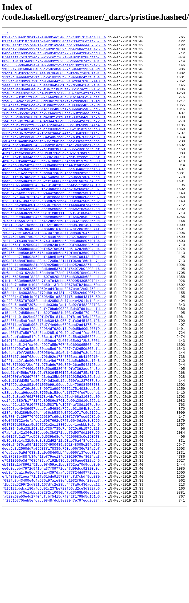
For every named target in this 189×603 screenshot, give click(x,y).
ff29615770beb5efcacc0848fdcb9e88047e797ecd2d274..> (54, 594)
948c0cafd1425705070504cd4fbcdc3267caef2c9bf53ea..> (54, 340)
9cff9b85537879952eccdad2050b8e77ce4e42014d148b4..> (54, 354)
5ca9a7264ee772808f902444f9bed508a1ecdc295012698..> (54, 225)
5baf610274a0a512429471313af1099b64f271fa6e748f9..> (54, 216)
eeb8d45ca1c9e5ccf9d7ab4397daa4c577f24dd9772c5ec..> (54, 561)
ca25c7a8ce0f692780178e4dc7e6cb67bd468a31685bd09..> (54, 469)
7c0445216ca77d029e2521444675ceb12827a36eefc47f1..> (54, 278)
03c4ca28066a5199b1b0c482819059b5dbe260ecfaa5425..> (54, 53)
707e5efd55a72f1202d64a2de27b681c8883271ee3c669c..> (54, 259)
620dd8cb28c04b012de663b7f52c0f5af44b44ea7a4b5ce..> (54, 239)
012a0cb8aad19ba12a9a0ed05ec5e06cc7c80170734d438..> (54, 38)
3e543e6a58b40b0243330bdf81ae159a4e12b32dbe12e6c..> (54, 168)
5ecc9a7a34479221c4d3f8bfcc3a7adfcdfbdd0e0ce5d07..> (54, 230)
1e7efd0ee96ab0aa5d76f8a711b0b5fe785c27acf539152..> (54, 101)
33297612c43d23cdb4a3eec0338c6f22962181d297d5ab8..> (54, 148)
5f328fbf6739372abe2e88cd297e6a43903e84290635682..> (54, 235)
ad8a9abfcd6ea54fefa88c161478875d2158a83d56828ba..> (54, 398)
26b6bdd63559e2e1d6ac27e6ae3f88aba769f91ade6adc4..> (54, 129)
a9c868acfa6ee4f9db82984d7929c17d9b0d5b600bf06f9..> (54, 388)
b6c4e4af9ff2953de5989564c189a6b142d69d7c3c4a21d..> (54, 417)
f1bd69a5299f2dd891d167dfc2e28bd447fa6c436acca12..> (54, 575)
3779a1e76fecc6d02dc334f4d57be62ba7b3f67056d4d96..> (54, 158)
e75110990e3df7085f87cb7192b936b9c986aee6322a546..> (54, 546)
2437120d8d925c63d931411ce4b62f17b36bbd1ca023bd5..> (54, 124)
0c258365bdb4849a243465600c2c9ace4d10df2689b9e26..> (54, 72)
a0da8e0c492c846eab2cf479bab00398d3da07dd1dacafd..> (54, 364)
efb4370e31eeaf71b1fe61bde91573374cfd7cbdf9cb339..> (54, 565)
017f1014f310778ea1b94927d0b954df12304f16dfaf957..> (54, 43)
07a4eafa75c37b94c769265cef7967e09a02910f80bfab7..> (54, 62)
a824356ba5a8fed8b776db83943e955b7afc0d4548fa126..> (54, 378)
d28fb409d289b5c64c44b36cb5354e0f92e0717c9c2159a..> (54, 489)
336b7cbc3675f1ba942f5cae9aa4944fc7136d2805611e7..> (54, 153)
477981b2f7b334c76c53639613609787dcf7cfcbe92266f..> (54, 182)
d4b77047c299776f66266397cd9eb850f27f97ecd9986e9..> (54, 493)
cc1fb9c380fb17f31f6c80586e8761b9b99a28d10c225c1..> (54, 474)
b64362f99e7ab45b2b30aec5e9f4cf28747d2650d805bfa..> (54, 412)
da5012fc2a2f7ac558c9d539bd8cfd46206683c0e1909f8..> (54, 517)
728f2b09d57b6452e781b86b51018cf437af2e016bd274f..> (54, 268)
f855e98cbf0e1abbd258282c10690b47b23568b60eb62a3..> (54, 585)
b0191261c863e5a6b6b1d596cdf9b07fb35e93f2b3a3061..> (54, 402)
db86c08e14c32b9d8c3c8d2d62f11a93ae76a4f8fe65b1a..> (54, 522)
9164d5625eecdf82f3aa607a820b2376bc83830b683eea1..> (54, 326)
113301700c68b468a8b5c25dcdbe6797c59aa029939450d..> (54, 77)
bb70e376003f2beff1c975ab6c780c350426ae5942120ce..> (54, 431)
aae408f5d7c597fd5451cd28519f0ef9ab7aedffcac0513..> (54, 393)
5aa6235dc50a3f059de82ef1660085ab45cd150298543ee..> (54, 211)
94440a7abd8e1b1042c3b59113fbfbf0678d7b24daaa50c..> (54, 335)
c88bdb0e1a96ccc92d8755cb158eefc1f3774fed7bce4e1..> (54, 465)
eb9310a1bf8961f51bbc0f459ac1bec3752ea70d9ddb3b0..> (54, 551)
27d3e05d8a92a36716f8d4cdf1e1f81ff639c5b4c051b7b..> (54, 134)
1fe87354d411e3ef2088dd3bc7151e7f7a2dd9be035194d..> (54, 115)
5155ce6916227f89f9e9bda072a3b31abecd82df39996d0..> (54, 201)
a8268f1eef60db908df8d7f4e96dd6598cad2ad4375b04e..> (54, 383)
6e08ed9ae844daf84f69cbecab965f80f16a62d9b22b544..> (54, 254)
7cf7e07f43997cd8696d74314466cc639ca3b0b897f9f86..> (54, 283)
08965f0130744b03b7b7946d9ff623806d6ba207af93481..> (54, 67)
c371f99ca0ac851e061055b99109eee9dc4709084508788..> (54, 455)
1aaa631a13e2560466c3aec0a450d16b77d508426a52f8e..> (54, 96)
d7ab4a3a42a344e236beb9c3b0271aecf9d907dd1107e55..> (54, 513)
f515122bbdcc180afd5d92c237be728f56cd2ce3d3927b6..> (54, 580)
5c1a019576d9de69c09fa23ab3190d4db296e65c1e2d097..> (54, 220)
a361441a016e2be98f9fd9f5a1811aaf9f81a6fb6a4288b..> (54, 374)
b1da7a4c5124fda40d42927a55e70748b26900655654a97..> (54, 407)
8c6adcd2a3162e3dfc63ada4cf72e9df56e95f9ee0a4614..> (54, 321)
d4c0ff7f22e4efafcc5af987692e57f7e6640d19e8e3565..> (54, 498)
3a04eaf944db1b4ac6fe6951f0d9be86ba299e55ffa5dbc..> (54, 163)
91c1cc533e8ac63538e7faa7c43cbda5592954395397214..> (54, 331)
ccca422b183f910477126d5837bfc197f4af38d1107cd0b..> (54, 479)
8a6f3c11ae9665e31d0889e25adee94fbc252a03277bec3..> (54, 311)
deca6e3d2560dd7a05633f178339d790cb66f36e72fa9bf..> (54, 532)
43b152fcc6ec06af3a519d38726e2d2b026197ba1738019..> (54, 177)
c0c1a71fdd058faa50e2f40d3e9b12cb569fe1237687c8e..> (54, 450)
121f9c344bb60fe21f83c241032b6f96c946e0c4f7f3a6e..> (54, 86)
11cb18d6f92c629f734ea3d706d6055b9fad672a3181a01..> (54, 81)
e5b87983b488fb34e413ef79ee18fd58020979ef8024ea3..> (54, 541)
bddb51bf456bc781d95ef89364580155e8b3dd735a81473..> (54, 441)
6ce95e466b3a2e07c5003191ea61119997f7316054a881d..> (54, 249)
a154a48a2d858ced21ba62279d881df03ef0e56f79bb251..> (54, 369)
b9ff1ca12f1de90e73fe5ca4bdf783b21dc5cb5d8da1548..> (54, 426)
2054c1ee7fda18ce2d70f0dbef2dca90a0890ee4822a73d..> (54, 120)
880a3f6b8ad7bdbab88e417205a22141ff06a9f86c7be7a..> (54, 307)
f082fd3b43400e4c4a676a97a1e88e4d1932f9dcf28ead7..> (54, 570)
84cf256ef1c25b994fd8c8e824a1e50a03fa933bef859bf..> (54, 287)
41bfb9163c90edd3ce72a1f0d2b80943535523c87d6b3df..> (54, 172)
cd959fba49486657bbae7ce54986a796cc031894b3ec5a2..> (54, 484)
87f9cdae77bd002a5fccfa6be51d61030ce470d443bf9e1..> (54, 302)
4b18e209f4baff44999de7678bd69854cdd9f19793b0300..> (54, 187)
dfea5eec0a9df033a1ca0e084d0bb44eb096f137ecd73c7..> (54, 537)
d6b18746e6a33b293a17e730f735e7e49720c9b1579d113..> (54, 508)
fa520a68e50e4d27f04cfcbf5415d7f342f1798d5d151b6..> (54, 589)
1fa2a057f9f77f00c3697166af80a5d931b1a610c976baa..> (54, 110)
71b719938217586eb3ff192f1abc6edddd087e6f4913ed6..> (54, 263)
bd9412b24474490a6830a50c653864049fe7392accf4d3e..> (54, 436)
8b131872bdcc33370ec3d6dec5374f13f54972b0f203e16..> (54, 316)
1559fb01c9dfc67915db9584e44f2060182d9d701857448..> (54, 91)
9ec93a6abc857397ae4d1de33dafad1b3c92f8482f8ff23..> (54, 359)
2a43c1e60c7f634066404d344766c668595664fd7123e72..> (54, 139)
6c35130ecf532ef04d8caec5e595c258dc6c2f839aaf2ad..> (54, 244)
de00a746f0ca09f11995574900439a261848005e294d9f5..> (54, 527)
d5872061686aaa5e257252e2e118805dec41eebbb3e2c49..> (54, 503)
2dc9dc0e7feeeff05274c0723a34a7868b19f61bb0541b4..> (54, 144)
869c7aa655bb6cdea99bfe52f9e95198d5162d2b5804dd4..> (54, 292)
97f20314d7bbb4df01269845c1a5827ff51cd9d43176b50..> (54, 350)
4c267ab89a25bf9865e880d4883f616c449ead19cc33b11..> (54, 192)
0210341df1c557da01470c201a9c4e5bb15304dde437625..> (54, 48)
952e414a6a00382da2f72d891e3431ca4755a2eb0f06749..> (54, 345)
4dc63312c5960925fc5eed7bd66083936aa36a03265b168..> (54, 196)
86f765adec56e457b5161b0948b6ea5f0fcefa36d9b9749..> (54, 297)
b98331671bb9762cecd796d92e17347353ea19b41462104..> (54, 422)
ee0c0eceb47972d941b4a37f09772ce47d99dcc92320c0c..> (54, 556)
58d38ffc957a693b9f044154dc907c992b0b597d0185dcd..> (54, 206)
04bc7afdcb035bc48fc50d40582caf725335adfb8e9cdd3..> (54, 57)
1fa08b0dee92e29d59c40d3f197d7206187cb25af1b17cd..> (54, 105)
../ (5, 33)
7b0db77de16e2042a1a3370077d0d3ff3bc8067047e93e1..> (54, 273)
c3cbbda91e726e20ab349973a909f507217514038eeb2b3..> (54, 460)
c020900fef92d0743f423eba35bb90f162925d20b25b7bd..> (54, 446)
